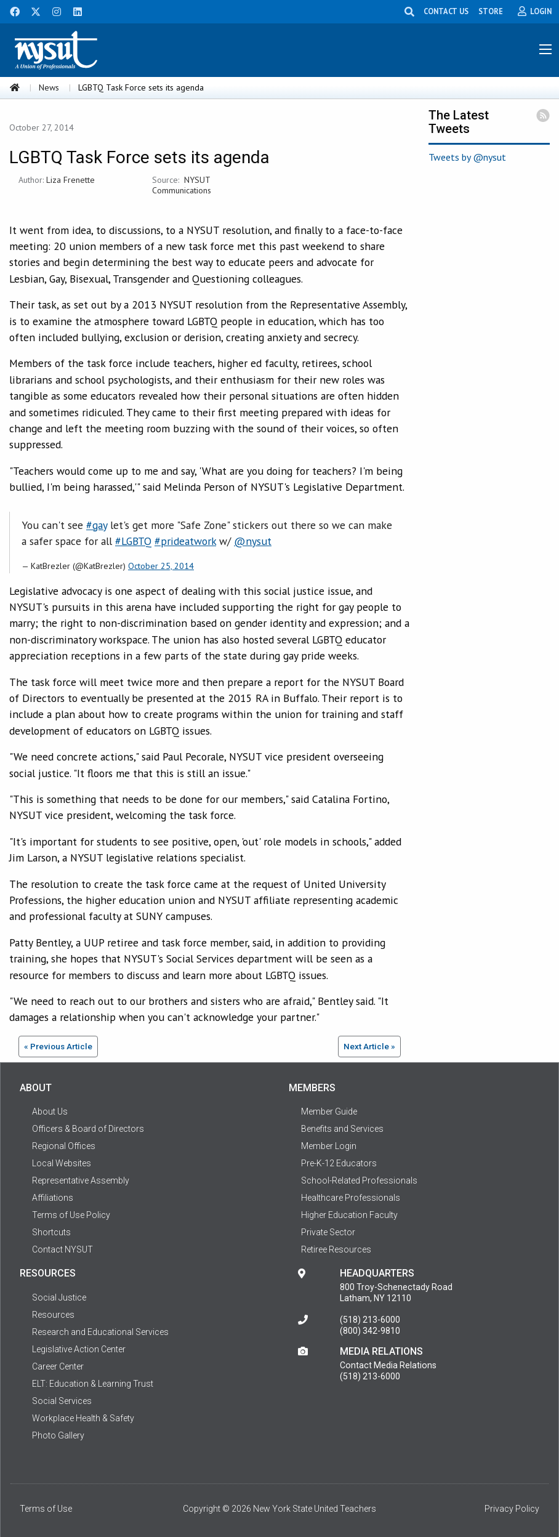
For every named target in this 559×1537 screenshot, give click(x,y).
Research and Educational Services (100, 1332)
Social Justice (59, 1297)
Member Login (328, 1146)
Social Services (62, 1401)
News (49, 87)
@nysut (252, 541)
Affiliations (52, 1198)
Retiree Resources (336, 1249)
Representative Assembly (80, 1180)
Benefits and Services (342, 1129)
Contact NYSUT (62, 1249)
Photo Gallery (58, 1435)
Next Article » (369, 1046)
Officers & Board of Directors (88, 1129)
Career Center (58, 1366)
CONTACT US (447, 11)
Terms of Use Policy (71, 1215)
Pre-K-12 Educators (339, 1163)
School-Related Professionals (359, 1180)
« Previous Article (58, 1046)
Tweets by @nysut (467, 157)
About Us (50, 1111)
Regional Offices (63, 1146)
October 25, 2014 (161, 565)
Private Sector (328, 1232)
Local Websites (61, 1163)
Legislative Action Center (79, 1349)
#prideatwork (185, 541)
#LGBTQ (133, 541)
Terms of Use (46, 1509)
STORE (492, 11)
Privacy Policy (512, 1509)
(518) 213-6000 (370, 1320)
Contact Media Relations (388, 1365)
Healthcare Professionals (350, 1198)
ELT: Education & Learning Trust (92, 1384)
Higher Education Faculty (349, 1215)
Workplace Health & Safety (83, 1418)
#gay (96, 525)
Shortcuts (51, 1232)
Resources (53, 1315)
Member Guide (329, 1111)
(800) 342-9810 (370, 1331)
